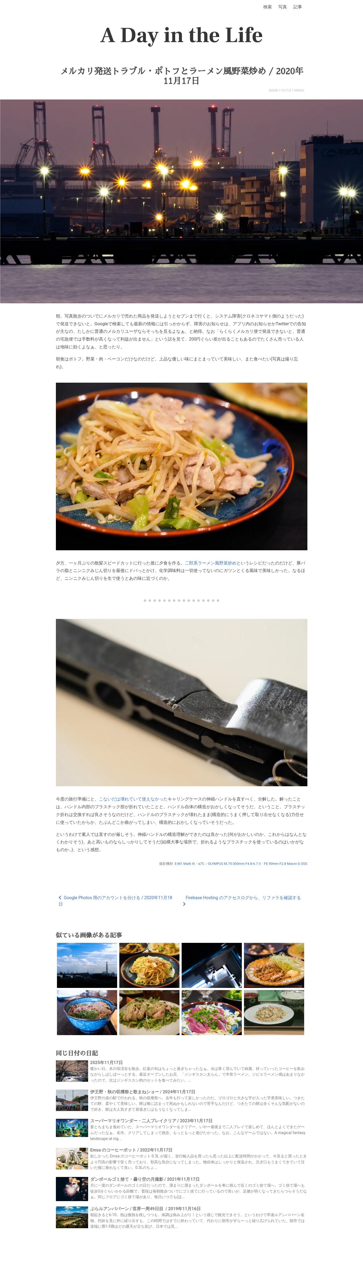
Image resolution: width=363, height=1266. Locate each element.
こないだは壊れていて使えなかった (133, 799)
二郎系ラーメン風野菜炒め (210, 563)
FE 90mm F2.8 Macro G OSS (285, 864)
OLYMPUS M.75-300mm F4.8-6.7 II (234, 864)
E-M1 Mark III (185, 864)
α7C (201, 864)
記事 (297, 6)
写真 (282, 6)
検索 (267, 6)
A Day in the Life (181, 35)
